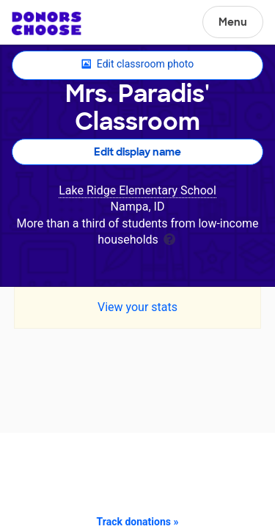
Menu (233, 22)
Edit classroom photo (137, 64)
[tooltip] (169, 238)
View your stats (137, 307)
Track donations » (138, 522)
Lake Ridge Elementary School (137, 190)
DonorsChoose (46, 23)
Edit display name (137, 151)
